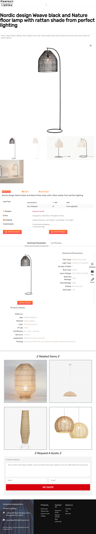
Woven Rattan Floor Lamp (31, 36)
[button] (46, 5)
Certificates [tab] (56, 243)
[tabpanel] (48, 298)
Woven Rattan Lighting (14, 36)
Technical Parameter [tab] (36, 243)
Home (3, 36)
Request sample (38, 211)
